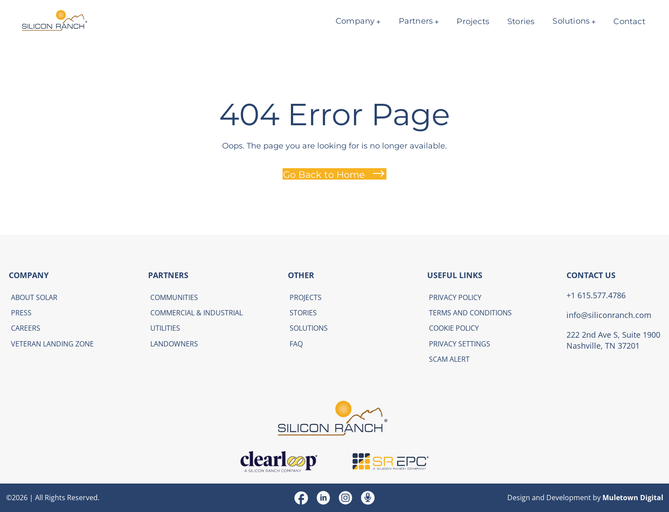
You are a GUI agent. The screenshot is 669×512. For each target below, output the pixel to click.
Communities (174, 297)
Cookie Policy (454, 328)
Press (21, 313)
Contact (629, 21)
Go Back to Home (324, 174)
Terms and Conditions (470, 313)
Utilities (165, 328)
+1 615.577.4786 (596, 295)
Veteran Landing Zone (52, 344)
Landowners (174, 344)
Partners (415, 21)
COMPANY (29, 275)
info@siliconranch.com (608, 315)
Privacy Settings (459, 344)
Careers (25, 328)
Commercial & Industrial (196, 313)
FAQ (296, 344)
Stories (520, 21)
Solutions (571, 21)
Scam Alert (449, 359)
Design (518, 497)
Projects (473, 21)
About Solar (34, 297)
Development (568, 497)
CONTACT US (591, 275)
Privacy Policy (455, 297)
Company (355, 21)
